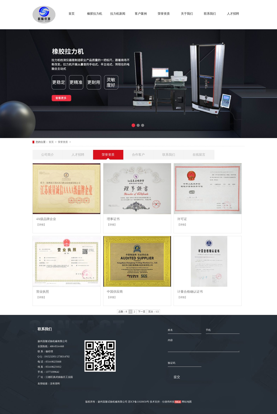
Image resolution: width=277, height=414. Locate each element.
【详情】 (41, 224)
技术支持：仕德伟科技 (162, 401)
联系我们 (168, 154)
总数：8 (122, 311)
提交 (177, 377)
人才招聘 (78, 154)
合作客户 (138, 154)
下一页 (141, 311)
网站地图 (187, 401)
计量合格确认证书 (190, 291)
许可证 (182, 219)
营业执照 (42, 291)
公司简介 (47, 154)
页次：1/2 (153, 311)
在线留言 (199, 154)
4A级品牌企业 (46, 219)
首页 (51, 142)
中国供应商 (115, 291)
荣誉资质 (63, 142)
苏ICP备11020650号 (138, 401)
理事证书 (113, 219)
